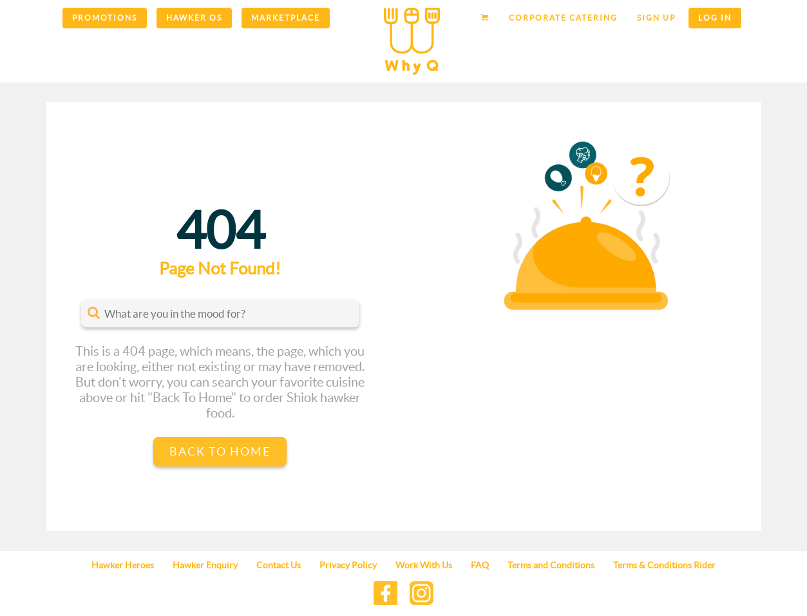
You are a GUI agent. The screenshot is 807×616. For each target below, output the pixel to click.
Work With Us (423, 565)
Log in (715, 18)
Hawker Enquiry (205, 565)
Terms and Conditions (551, 565)
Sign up (656, 18)
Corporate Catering (563, 18)
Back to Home (220, 451)
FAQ (480, 565)
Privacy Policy (348, 565)
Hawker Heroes (122, 565)
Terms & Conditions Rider (664, 565)
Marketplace (285, 18)
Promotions (104, 18)
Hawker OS (194, 18)
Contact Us (278, 565)
